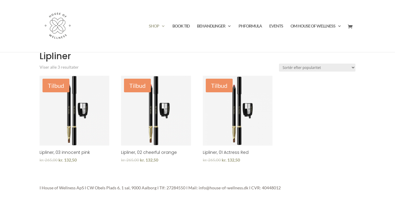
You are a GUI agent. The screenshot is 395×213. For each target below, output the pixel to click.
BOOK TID (181, 26)
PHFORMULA (250, 26)
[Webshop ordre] (317, 68)
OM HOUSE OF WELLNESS (312, 26)
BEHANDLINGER (211, 26)
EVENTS (276, 26)
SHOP (154, 26)
